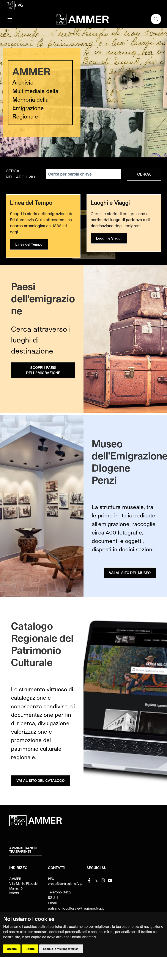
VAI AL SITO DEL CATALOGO (40, 780)
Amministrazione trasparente (24, 850)
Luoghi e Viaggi (108, 238)
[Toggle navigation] (10, 19)
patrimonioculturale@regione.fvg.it (76, 908)
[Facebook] (89, 880)
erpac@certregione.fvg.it (66, 883)
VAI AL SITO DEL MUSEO (130, 573)
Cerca (144, 174)
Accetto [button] (12, 948)
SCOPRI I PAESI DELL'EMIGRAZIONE (43, 370)
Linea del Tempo (29, 244)
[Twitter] (96, 880)
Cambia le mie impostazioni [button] (61, 948)
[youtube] (109, 880)
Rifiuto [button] (30, 948)
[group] (83, 92)
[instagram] (103, 880)
